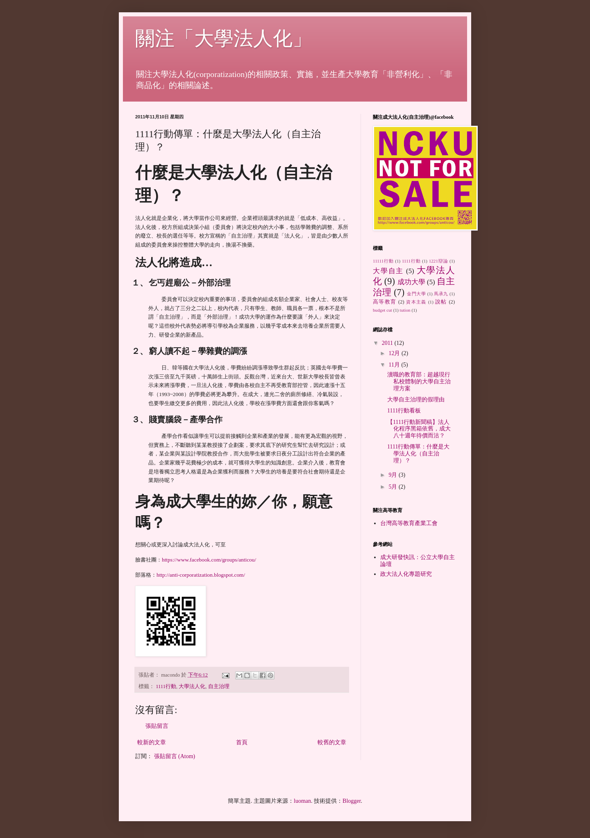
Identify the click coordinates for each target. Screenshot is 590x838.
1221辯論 (438, 260)
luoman (302, 801)
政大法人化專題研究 (406, 574)
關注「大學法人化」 (223, 38)
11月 (394, 365)
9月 (393, 475)
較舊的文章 (332, 742)
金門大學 (416, 293)
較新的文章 (151, 742)
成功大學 (411, 282)
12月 (395, 353)
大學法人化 (192, 686)
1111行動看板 (404, 411)
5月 (393, 487)
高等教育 (384, 302)
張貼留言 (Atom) (174, 756)
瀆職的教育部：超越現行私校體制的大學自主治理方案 (419, 381)
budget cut (382, 310)
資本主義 (416, 301)
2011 (388, 343)
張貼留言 (156, 726)
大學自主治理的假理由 (416, 399)
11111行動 (383, 260)
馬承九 (441, 293)
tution (405, 310)
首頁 (241, 742)
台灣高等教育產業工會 (409, 523)
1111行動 (166, 686)
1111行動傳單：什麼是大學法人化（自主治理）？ (418, 454)
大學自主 (388, 271)
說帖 (441, 302)
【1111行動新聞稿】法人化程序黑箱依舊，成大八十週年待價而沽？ (419, 429)
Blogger (352, 801)
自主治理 (218, 686)
